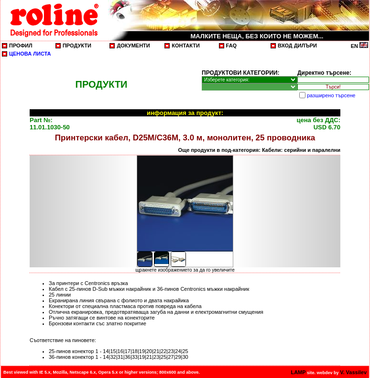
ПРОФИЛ (21, 45)
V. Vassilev (353, 372)
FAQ (231, 45)
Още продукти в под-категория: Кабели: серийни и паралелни (259, 150)
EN (359, 46)
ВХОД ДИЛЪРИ (297, 45)
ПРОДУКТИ (77, 45)
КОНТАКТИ (186, 45)
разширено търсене (331, 95)
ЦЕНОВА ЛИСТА (30, 54)
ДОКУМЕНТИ (133, 45)
